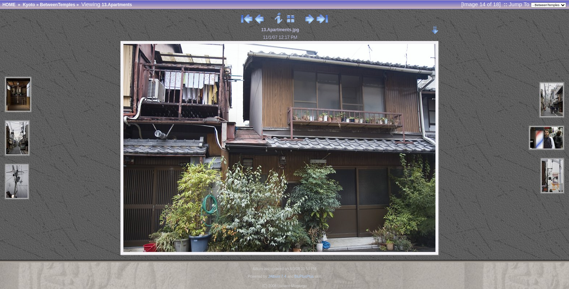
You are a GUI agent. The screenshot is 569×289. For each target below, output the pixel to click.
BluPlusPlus (304, 276)
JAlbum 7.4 (277, 276)
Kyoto (29, 4)
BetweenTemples (57, 4)
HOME (9, 4)
